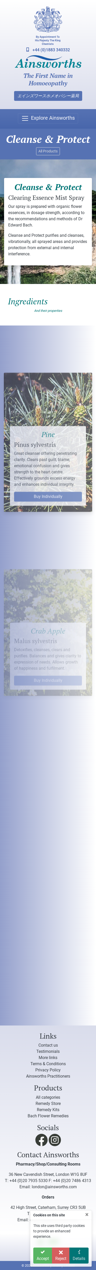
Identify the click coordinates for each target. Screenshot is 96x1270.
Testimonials (48, 1051)
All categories (48, 1097)
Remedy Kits (48, 1109)
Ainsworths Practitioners (48, 1076)
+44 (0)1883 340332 (48, 49)
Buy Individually (48, 527)
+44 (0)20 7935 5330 (28, 1180)
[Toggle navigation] (48, 118)
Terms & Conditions (48, 1063)
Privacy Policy (48, 1070)
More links (48, 1057)
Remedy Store (48, 1103)
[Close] (87, 1214)
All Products (48, 151)
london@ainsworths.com (54, 1186)
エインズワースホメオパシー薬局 (48, 95)
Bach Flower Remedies (48, 1115)
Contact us (48, 1045)
